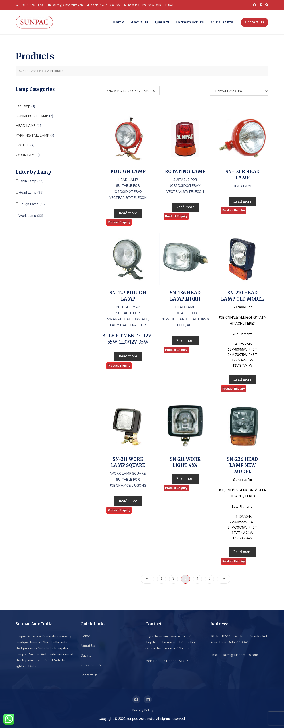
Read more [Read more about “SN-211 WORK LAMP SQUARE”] (128, 501)
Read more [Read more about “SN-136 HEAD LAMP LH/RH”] (185, 340)
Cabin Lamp (30, 181)
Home (118, 22)
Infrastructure (190, 22)
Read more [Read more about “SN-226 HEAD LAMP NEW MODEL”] (242, 552)
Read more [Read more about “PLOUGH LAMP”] (128, 213)
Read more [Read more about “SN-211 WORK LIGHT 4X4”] (185, 478)
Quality (162, 22)
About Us (139, 22)
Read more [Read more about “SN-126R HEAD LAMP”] (242, 201)
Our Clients (222, 22)
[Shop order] (239, 91)
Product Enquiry (119, 222)
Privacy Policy (142, 710)
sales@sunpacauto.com (66, 5)
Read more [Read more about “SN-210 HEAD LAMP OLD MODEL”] (242, 379)
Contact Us (254, 22)
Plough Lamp (32, 204)
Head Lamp (30, 192)
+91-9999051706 (30, 5)
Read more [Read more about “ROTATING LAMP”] (185, 207)
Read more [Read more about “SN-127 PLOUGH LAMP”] (128, 356)
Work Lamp (30, 215)
